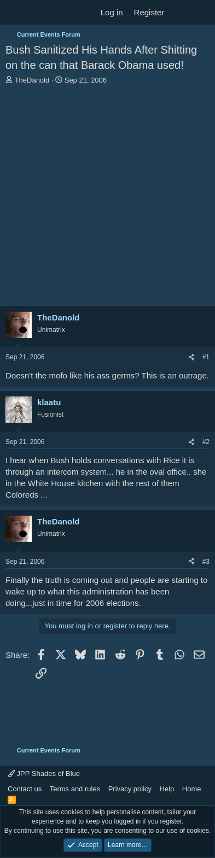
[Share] (191, 357)
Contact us (25, 789)
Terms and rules (75, 789)
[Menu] (15, 13)
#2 (206, 442)
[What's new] (180, 12)
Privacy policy (130, 789)
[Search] (202, 12)
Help (167, 789)
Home (191, 789)
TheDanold (32, 80)
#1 (206, 357)
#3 (206, 561)
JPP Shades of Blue (44, 773)
